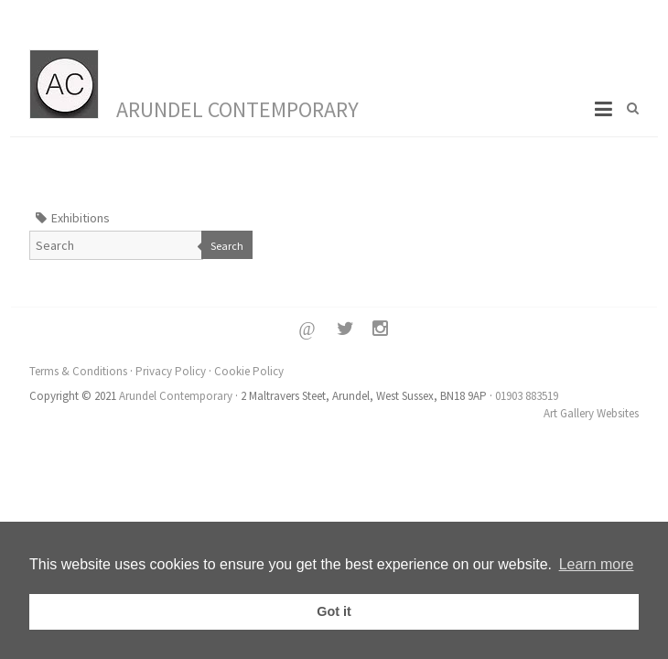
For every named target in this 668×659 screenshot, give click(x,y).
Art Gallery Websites (591, 413)
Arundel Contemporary (237, 109)
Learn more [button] (596, 564)
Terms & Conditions (78, 371)
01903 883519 (526, 396)
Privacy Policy (170, 371)
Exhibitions (80, 218)
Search (226, 246)
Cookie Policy (249, 371)
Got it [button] (334, 611)
